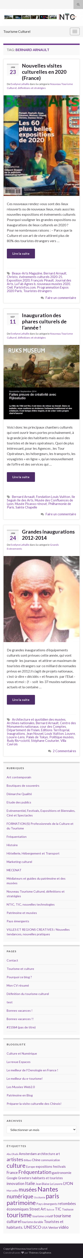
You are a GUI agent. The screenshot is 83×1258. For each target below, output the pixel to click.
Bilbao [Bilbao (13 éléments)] (27, 1160)
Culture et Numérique (22, 1053)
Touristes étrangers (37, 291)
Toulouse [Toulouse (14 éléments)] (67, 1209)
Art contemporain (19, 777)
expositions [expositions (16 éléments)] (44, 1166)
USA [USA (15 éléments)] (45, 1227)
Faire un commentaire (61, 298)
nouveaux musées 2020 (53, 284)
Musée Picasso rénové (31, 504)
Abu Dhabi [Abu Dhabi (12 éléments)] (12, 1154)
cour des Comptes (53, 726)
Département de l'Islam (23, 730)
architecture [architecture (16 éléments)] (46, 1154)
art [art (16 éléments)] (58, 1154)
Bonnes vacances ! (20, 1010)
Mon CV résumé (18, 985)
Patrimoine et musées (22, 913)
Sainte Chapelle (26, 507)
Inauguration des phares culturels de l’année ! (44, 321)
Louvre (70, 733)
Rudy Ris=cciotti (18, 740)
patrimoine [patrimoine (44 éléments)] (21, 1202)
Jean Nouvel (34, 733)
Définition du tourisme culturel (28, 994)
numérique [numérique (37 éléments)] (20, 1196)
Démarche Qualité (19, 794)
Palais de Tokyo (37, 737)
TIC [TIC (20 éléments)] (58, 1209)
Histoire (12, 845)
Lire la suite (20, 253)
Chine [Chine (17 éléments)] (36, 1160)
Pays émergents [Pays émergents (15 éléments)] (47, 1204)
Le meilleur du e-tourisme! (25, 1078)
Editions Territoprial (55, 730)
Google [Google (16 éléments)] (12, 1178)
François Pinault (42, 280)
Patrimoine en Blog (20, 1095)
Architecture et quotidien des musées (39, 719)
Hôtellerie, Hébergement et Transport (33, 853)
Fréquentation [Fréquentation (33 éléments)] (34, 1172)
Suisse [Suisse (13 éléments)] (50, 1209)
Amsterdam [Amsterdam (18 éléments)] (28, 1153)
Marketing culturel (19, 862)
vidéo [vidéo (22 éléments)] (64, 1227)
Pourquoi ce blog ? (19, 977)
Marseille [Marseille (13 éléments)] (12, 1190)
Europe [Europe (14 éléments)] (30, 1166)
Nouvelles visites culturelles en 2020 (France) (44, 72)
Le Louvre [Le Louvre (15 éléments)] (56, 1184)
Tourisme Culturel (16, 31)
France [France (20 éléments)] (12, 1172)
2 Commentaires (64, 751)
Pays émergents (18, 921)
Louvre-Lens (16, 737)
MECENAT (14, 870)
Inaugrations (16, 733)
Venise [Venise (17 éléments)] (53, 1227)
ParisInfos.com (25, 287)
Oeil (10, 287)
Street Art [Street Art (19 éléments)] (37, 1209)
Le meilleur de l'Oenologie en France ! (32, 1070)
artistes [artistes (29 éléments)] (15, 1159)
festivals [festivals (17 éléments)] (59, 1166)
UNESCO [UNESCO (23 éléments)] (32, 1227)
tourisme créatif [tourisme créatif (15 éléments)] (42, 1216)
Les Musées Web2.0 (21, 1087)
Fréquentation (17, 836)
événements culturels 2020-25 (40, 277)
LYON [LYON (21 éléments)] (68, 1183)
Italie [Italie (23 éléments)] (30, 1183)
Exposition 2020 (18, 280)
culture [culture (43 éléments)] (16, 1165)
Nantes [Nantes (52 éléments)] (47, 1189)
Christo (12, 277)
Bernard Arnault (55, 273)
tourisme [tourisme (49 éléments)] (19, 1215)
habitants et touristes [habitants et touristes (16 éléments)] (47, 1178)
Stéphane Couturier (45, 740)
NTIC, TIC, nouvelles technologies (31, 904)
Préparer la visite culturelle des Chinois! (34, 1103)
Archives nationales (21, 723)
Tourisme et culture (20, 969)
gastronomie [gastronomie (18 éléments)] (61, 1172)
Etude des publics (19, 802)
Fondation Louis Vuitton (53, 497)
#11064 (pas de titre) (21, 1027)
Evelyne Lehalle (20, 84)
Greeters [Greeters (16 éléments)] (24, 1178)
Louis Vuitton (54, 733)
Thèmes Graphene (40, 1252)
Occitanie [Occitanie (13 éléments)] (39, 1197)
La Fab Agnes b (25, 284)
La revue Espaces (19, 1062)
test (10, 1002)
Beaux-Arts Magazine (27, 273)
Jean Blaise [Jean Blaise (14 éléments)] (42, 1184)
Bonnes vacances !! (20, 1019)
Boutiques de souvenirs (23, 785)
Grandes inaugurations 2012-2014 (48, 535)
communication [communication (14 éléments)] (50, 1160)
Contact (12, 960)
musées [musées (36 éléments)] (28, 1189)
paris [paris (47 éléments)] (52, 1196)
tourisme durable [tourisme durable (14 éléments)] (32, 1222)
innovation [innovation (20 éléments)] (15, 1183)
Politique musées (61, 737)
